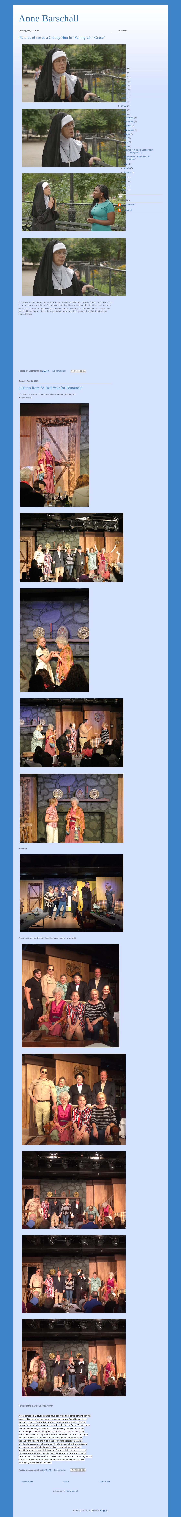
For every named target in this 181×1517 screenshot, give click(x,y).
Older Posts (104, 1481)
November (129, 121)
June (126, 142)
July (126, 138)
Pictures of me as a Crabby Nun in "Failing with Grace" (62, 37)
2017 (124, 110)
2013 (124, 185)
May (126, 146)
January (128, 172)
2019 (124, 101)
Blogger (103, 1510)
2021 (124, 93)
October (128, 126)
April (126, 164)
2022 (124, 89)
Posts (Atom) (72, 1491)
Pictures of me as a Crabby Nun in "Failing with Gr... (138, 151)
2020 (124, 97)
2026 (124, 73)
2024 (124, 81)
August (127, 134)
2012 (124, 189)
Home (66, 1481)
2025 (124, 77)
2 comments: (60, 1470)
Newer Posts (27, 1481)
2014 (124, 181)
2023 (124, 85)
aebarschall (126, 210)
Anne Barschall (49, 18)
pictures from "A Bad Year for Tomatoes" (51, 388)
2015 (124, 177)
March (127, 168)
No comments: (59, 371)
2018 (124, 106)
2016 (124, 114)
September (129, 130)
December (129, 117)
